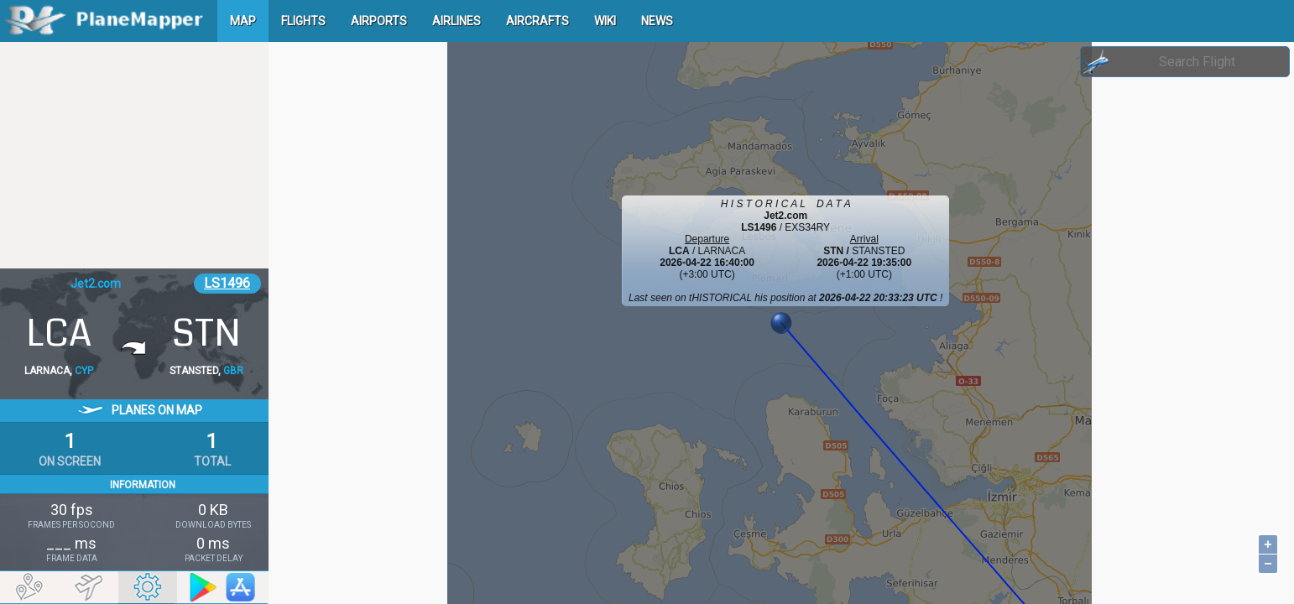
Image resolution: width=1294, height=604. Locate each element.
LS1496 (227, 283)
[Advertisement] (134, 155)
